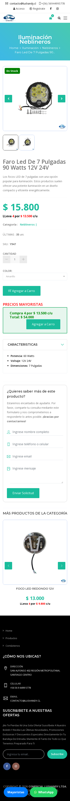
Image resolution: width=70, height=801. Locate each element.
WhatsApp (44, 792)
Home (13, 48)
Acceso (19, 8)
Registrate (37, 8)
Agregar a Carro (21, 291)
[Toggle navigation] (65, 18)
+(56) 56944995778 (52, 3)
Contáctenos (13, 645)
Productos (11, 638)
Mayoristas (15, 792)
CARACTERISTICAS (23, 344)
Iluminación (30, 48)
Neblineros (50, 48)
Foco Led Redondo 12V (35, 588)
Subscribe (57, 754)
